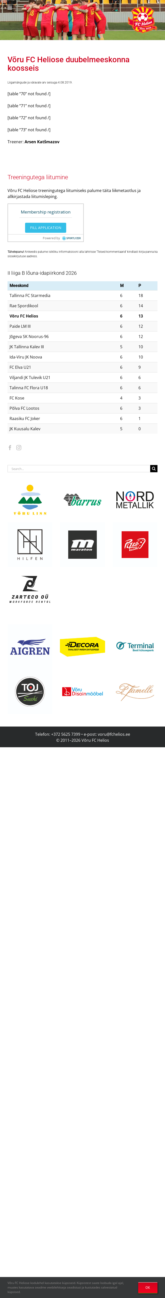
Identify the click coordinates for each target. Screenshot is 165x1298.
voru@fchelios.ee (114, 734)
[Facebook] (10, 447)
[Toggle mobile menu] (10, 7)
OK (147, 1287)
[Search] (153, 468)
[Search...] (79, 468)
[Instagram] (18, 447)
